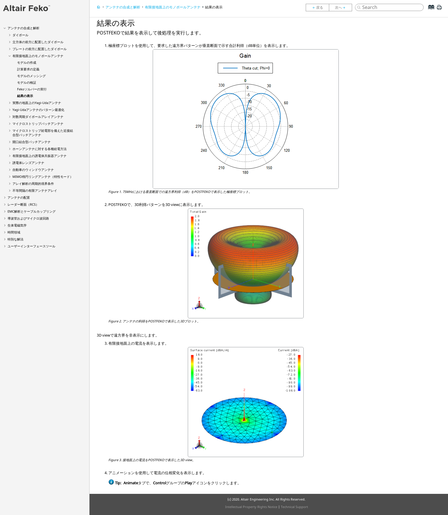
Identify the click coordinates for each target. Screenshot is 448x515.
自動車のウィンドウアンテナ (33, 169)
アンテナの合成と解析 (23, 28)
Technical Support (294, 507)
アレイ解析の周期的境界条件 (33, 183)
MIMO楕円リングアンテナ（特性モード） (42, 176)
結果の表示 (25, 96)
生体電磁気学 (17, 225)
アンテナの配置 (19, 197)
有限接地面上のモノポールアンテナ (37, 56)
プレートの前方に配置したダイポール (39, 49)
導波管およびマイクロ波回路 (28, 218)
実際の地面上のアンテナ (36, 103)
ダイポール (20, 35)
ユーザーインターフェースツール (31, 246)
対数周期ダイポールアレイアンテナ (37, 116)
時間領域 (14, 232)
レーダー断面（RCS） (23, 204)
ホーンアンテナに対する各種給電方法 (39, 149)
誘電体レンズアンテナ (28, 162)
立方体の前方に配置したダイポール (37, 42)
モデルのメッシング (31, 76)
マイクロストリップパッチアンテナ (37, 123)
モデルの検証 (26, 82)
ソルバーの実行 (32, 89)
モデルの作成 (26, 62)
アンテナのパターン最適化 (38, 109)
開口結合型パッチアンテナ (31, 142)
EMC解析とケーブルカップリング (32, 211)
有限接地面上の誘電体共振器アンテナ (39, 156)
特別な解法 (15, 239)
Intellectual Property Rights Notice (251, 507)
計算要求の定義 (28, 69)
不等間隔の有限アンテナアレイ (34, 190)
